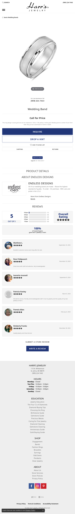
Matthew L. (18, 243)
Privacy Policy (37, 478)
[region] (37, 60)
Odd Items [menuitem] (37, 455)
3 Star (26, 217)
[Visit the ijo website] (33, 497)
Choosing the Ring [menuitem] (37, 410)
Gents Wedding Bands (11, 17)
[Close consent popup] (43, 510)
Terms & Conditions (34, 504)
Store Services (37, 473)
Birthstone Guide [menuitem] (37, 413)
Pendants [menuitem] (37, 458)
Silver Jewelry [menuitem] (37, 461)
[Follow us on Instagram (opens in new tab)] (37, 486)
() (48, 213)
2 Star (26, 219)
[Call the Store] (37, 373)
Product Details (37, 171)
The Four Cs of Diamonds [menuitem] (37, 405)
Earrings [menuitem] (37, 453)
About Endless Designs (37, 177)
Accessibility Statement (50, 504)
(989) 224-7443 (37, 100)
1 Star (26, 221)
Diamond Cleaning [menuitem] (37, 424)
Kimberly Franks (20, 326)
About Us (37, 470)
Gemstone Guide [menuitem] (37, 416)
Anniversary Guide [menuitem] (37, 429)
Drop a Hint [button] (37, 139)
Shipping (20, 149)
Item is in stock (37, 157)
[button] (6, 2)
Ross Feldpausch (20, 259)
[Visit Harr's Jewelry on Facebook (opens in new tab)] (31, 486)
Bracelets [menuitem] (37, 450)
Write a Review (37, 348)
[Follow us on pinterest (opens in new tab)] (43, 486)
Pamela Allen (18, 310)
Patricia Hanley (19, 292)
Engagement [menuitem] (37, 442)
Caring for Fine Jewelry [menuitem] (37, 421)
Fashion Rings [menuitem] (37, 447)
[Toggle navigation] (3, 10)
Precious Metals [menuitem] (37, 418)
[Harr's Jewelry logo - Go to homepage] (38, 6)
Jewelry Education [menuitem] (37, 402)
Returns (55, 149)
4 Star (26, 215)
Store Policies (37, 476)
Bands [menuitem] (37, 444)
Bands (33, 199)
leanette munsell (20, 275)
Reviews (37, 206)
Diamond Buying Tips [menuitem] (37, 407)
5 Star (26, 213)
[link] (67, 2)
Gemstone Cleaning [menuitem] (37, 427)
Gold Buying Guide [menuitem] (37, 432)
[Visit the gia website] (41, 497)
